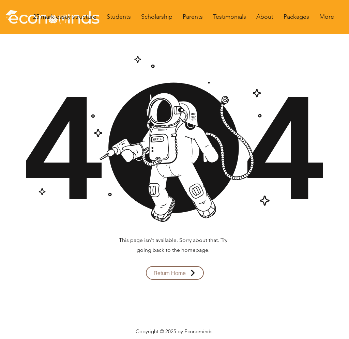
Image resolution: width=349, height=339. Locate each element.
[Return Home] (175, 273)
